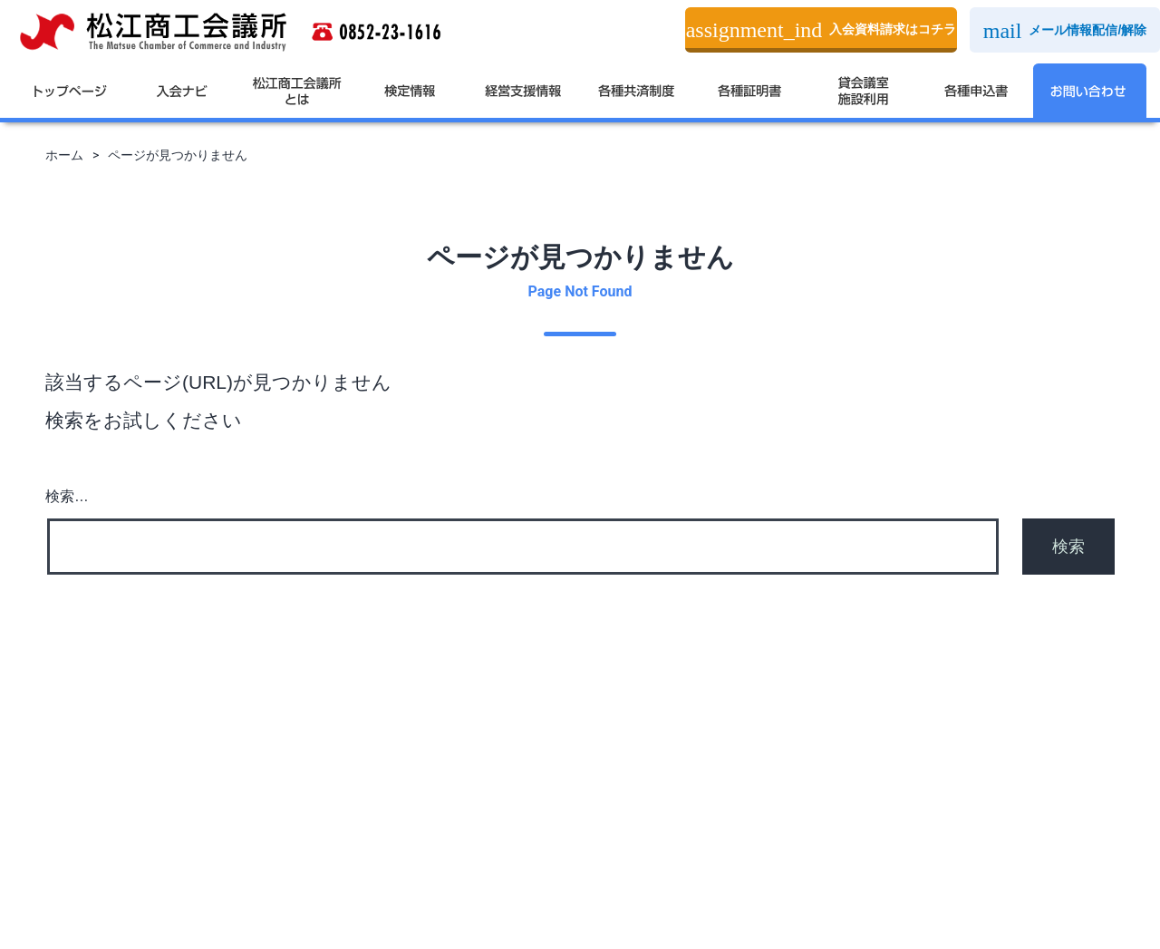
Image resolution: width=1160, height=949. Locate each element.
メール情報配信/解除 (1065, 31)
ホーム (64, 155)
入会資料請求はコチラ (821, 30)
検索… (67, 496)
